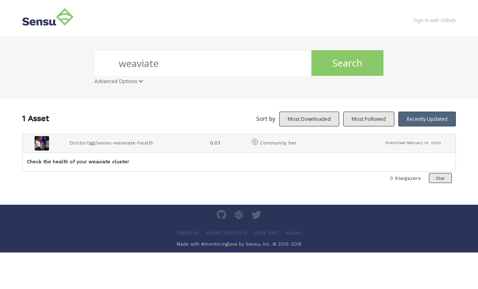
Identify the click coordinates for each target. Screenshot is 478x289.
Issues (293, 232)
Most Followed (369, 119)
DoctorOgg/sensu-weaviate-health (111, 143)
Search (347, 62)
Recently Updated (427, 119)
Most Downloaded (309, 119)
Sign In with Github (434, 20)
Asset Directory (226, 232)
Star (440, 178)
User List (266, 232)
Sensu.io (188, 232)
